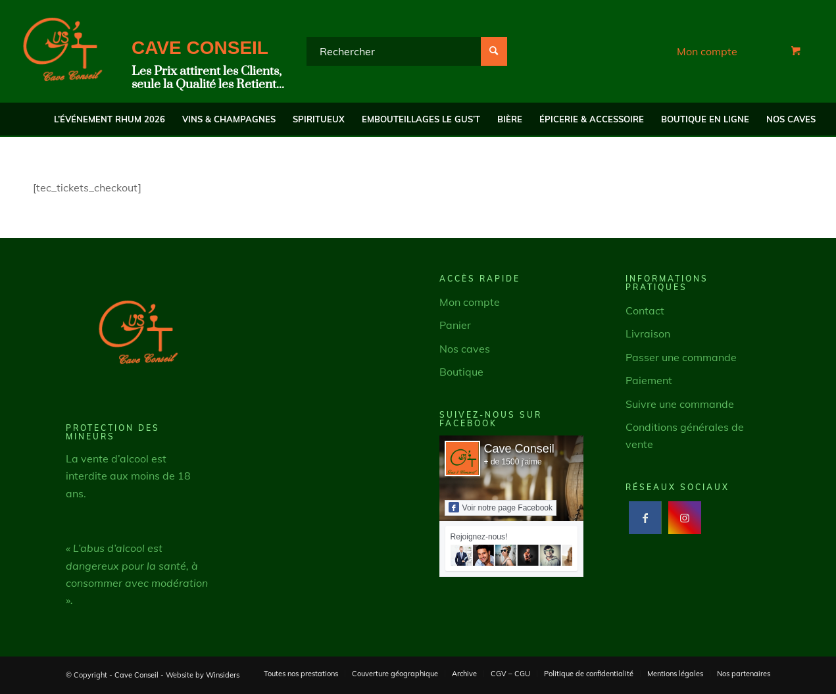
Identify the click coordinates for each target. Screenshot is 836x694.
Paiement (649, 380)
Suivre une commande (680, 403)
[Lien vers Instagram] (684, 517)
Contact (645, 310)
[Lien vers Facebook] (645, 517)
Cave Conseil (519, 448)
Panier (455, 325)
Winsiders (222, 675)
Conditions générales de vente (685, 435)
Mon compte (707, 51)
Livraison (648, 334)
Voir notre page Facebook (501, 507)
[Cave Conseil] (62, 51)
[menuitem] (109, 119)
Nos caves (464, 348)
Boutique (461, 371)
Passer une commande (681, 357)
